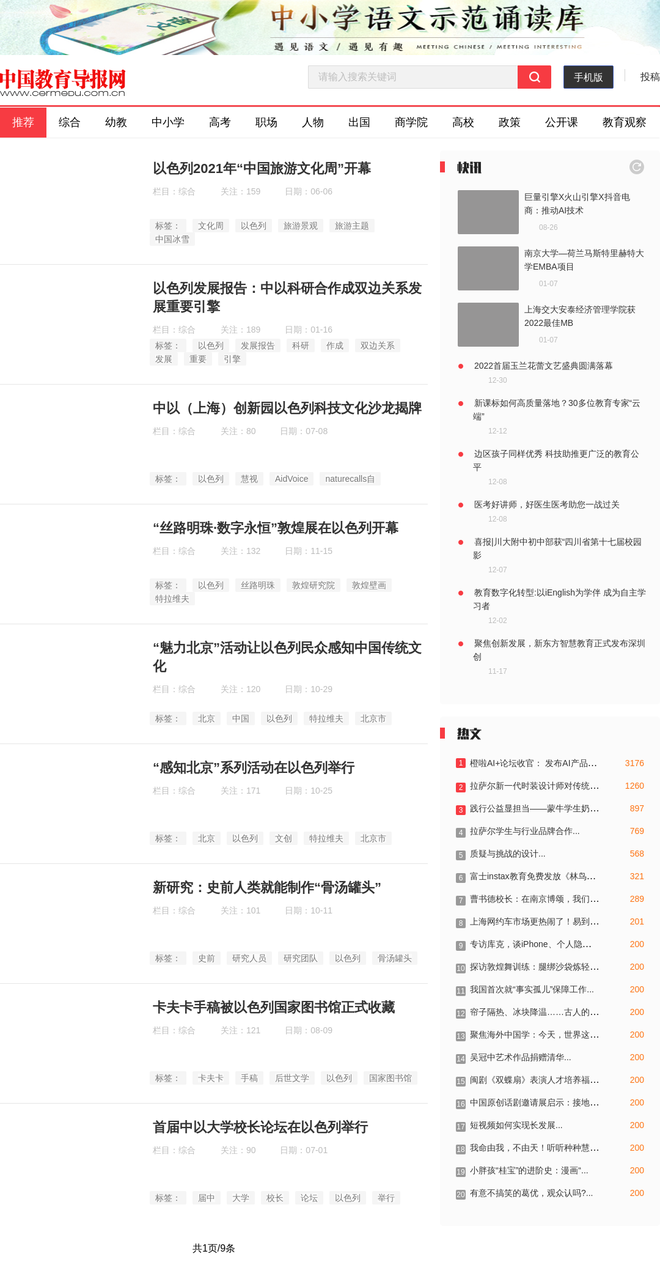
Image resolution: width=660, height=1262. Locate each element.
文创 (283, 838)
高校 (463, 122)
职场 (266, 122)
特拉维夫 (172, 598)
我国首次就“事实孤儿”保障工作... (532, 989)
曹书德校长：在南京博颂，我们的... (538, 899)
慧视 (249, 478)
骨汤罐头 (395, 958)
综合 (70, 122)
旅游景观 (301, 225)
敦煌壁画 (369, 585)
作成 (334, 345)
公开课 (561, 122)
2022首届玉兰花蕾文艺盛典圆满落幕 (543, 366)
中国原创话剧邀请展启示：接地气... (538, 1102)
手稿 (249, 1078)
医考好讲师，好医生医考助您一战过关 (547, 504)
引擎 (232, 359)
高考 (220, 122)
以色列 (253, 225)
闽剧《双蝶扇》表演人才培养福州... (538, 1080)
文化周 (211, 225)
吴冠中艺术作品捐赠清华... (520, 1057)
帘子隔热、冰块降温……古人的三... (538, 1012)
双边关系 (378, 345)
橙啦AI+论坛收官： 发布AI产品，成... (541, 763)
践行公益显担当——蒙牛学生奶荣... (538, 808)
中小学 (168, 122)
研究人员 (249, 958)
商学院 (411, 122)
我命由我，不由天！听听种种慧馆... (538, 1148)
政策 (510, 122)
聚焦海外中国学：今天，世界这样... (538, 1034)
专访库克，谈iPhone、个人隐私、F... (540, 944)
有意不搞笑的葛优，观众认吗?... (531, 1193)
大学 (240, 1198)
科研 (300, 345)
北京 (206, 718)
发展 (163, 359)
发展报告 (258, 345)
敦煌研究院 (313, 585)
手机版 (588, 77)
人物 (313, 122)
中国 (240, 718)
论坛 (309, 1198)
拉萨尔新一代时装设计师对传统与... (538, 786)
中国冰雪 (172, 239)
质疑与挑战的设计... (508, 853)
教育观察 (625, 122)
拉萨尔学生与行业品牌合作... (525, 831)
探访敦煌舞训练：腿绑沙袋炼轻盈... (538, 967)
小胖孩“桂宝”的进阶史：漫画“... (529, 1170)
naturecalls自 (350, 478)
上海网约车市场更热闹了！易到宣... (538, 921)
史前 (206, 958)
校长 (275, 1198)
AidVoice (291, 478)
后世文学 (292, 1078)
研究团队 (301, 958)
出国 (359, 122)
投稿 (650, 77)
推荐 (23, 122)
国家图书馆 (390, 1078)
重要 (198, 359)
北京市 (373, 718)
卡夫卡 (211, 1078)
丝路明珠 (258, 585)
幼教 (116, 122)
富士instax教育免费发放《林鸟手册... (540, 876)
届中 (206, 1198)
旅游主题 (352, 225)
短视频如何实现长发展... (516, 1125)
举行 (386, 1198)
